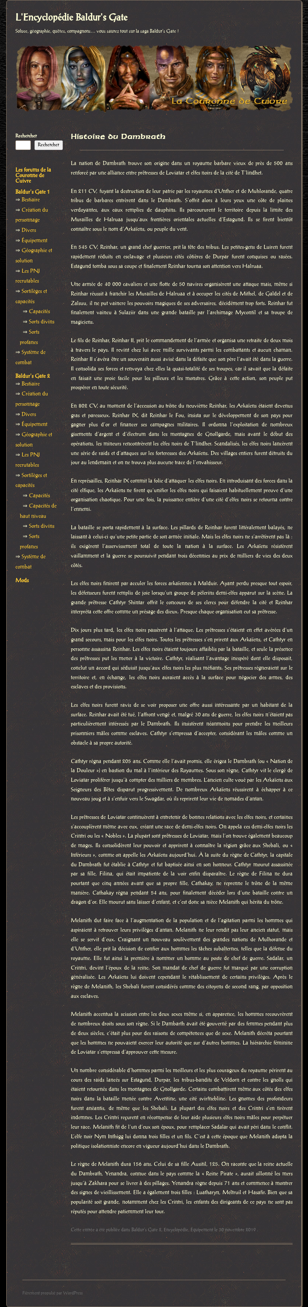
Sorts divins (41, 322)
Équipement (202, 1230)
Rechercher (26, 136)
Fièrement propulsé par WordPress (52, 1293)
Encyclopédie (176, 1230)
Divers (29, 230)
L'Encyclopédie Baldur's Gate (71, 18)
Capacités (39, 311)
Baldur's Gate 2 (146, 1230)
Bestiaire (31, 200)
